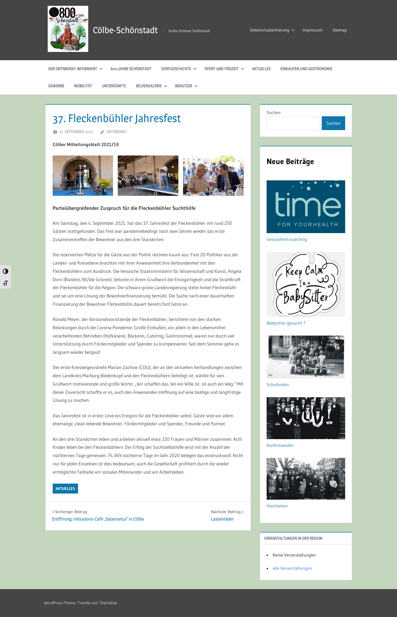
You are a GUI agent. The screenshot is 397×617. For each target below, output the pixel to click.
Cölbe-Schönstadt (125, 30)
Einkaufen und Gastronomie (306, 68)
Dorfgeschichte (179, 68)
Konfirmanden (280, 445)
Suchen (274, 112)
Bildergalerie (151, 85)
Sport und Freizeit (224, 68)
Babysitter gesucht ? (286, 323)
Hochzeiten (277, 505)
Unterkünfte (114, 85)
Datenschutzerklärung (272, 30)
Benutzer (186, 85)
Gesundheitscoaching (287, 239)
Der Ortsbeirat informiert (75, 68)
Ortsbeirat (116, 131)
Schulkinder (278, 384)
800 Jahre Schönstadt (131, 68)
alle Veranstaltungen (292, 568)
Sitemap (339, 30)
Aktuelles (261, 68)
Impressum (312, 30)
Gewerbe (56, 85)
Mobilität (83, 85)
